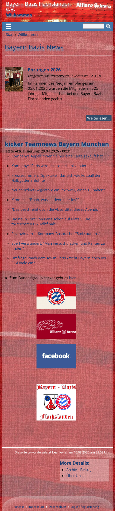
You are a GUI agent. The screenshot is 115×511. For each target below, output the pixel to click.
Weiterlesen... (98, 118)
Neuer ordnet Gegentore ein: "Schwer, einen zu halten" (58, 189)
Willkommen (28, 34)
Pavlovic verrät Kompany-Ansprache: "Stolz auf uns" (55, 233)
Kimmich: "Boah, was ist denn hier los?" (45, 199)
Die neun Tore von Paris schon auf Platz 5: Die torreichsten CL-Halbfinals (50, 221)
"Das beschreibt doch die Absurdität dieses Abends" (55, 209)
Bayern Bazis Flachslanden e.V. (38, 6)
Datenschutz (57, 507)
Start (10, 34)
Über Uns (74, 475)
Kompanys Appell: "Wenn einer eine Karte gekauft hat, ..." (60, 155)
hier (72, 277)
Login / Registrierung (85, 507)
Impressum (36, 507)
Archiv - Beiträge (80, 469)
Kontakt (18, 507)
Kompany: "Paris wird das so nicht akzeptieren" (51, 165)
